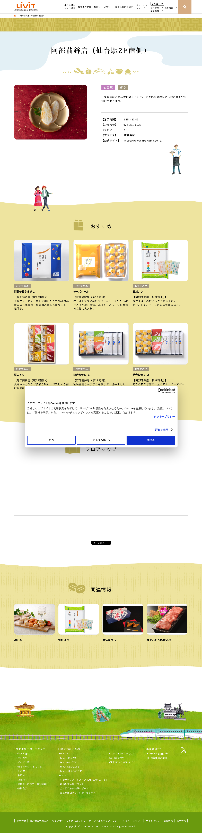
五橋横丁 (22, 788)
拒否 (51, 440)
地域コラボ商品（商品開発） (33, 784)
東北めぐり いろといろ (30, 766)
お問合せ (155, 8)
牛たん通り (24, 753)
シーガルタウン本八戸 (122, 753)
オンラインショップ (141, 7)
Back (101, 542)
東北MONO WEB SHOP (122, 762)
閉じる (151, 440)
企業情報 (155, 11)
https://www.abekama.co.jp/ (143, 140)
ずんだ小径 (24, 762)
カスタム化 (101, 440)
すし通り (22, 758)
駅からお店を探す (124, 6)
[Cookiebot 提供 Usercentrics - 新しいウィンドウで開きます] (160, 390)
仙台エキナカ (84, 6)
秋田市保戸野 (117, 758)
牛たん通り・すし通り (69, 7)
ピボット (108, 6)
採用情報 (169, 8)
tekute (97, 6)
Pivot (63, 775)
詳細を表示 (161, 429)
